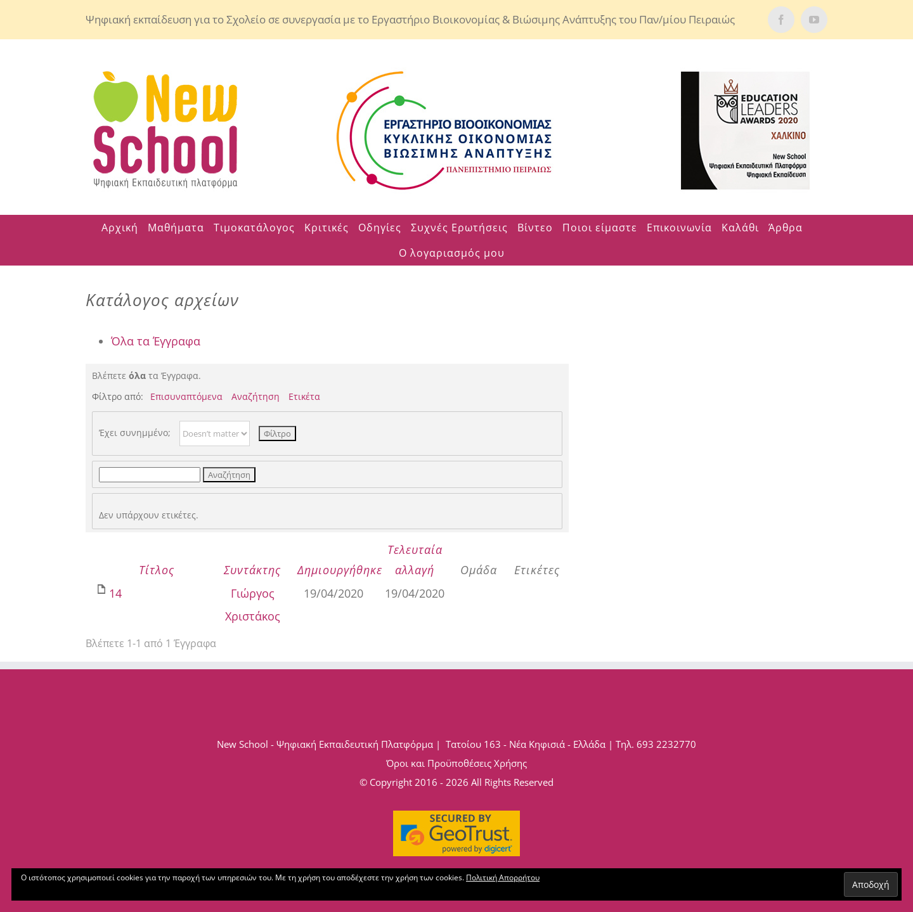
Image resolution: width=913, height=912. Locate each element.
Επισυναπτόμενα (186, 396)
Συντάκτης (252, 569)
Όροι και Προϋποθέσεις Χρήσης (456, 763)
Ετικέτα (304, 396)
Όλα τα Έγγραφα (155, 341)
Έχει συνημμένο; (135, 433)
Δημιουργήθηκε (339, 569)
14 (115, 593)
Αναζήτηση (255, 396)
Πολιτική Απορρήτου (503, 877)
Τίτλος (156, 569)
